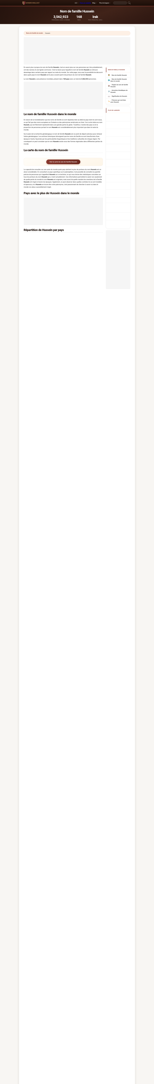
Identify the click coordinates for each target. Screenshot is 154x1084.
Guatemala (37, 589)
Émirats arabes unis (80, 275)
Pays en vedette (85, 3)
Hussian (72, 857)
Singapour (77, 356)
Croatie (35, 561)
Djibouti (35, 327)
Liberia (35, 518)
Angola (76, 303)
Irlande (76, 403)
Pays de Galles (38, 403)
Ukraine (35, 480)
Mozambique (37, 284)
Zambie (35, 408)
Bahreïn (76, 341)
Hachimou (80, 701)
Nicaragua (36, 551)
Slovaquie (77, 527)
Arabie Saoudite (79, 255)
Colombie (77, 499)
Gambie (76, 484)
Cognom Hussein (118, 130)
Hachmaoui (89, 701)
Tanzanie (77, 251)
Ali (40, 677)
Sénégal (76, 408)
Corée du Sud (37, 575)
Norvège (36, 351)
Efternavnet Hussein (119, 149)
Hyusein (92, 862)
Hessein (38, 689)
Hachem (54, 701)
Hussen (51, 838)
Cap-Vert (77, 594)
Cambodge (37, 618)
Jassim (62, 677)
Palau (75, 580)
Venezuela (77, 398)
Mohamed (27, 677)
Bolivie (76, 570)
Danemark (77, 346)
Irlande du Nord (79, 542)
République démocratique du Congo (45, 318)
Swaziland (77, 613)
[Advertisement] (77, 50)
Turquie (76, 427)
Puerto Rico (78, 551)
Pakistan (77, 322)
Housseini (52, 867)
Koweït (35, 265)
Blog (93, 3)
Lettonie (36, 580)
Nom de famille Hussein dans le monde (118, 80)
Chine (35, 413)
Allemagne (77, 332)
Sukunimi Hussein (118, 153)
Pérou (35, 508)
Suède (35, 308)
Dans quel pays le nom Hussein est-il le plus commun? (45, 718)
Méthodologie (50, 978)
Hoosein (63, 689)
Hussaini (32, 853)
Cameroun (36, 470)
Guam (76, 494)
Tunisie (76, 279)
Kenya (35, 255)
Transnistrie (78, 589)
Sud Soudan (78, 418)
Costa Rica (77, 546)
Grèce (35, 394)
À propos (61, 978)
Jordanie (36, 260)
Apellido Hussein (118, 115)
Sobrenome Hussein (119, 135)
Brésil (76, 360)
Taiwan (76, 632)
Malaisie (36, 298)
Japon (76, 475)
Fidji (75, 318)
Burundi (36, 270)
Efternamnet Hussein (119, 166)
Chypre (76, 556)
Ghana (76, 284)
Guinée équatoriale (39, 584)
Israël (75, 294)
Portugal (36, 379)
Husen (51, 848)
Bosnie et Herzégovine (81, 608)
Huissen (92, 843)
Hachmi (96, 701)
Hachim (67, 701)
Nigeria (76, 270)
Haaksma (47, 701)
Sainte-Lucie (37, 627)
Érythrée (76, 413)
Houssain (92, 867)
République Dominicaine (41, 422)
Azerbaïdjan (78, 465)
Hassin (32, 689)
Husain (31, 848)
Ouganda (36, 332)
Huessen (72, 843)
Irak (34, 236)
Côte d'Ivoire (37, 432)
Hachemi (61, 701)
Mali (75, 523)
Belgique (77, 375)
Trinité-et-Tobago (79, 441)
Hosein (69, 689)
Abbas (56, 677)
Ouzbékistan (37, 489)
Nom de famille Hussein (119, 75)
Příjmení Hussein (118, 145)
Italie (75, 394)
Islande (35, 613)
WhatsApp (35, 757)
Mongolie (36, 604)
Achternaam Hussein (119, 142)
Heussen (51, 689)
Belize (76, 513)
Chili (34, 418)
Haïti (35, 565)
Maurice (36, 499)
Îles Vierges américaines (82, 461)
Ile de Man (36, 503)
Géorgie (76, 627)
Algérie (76, 565)
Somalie (76, 246)
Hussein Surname (118, 119)
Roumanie (77, 432)
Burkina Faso (37, 484)
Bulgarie (36, 532)
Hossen (51, 876)
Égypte (76, 236)
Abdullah (81, 677)
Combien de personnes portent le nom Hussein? (43, 737)
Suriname (77, 437)
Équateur (36, 570)
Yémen (35, 251)
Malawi (76, 298)
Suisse (76, 384)
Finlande (76, 365)
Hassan (44, 677)
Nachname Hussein (119, 123)
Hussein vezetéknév (119, 156)
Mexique (76, 480)
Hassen (26, 689)
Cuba (35, 594)
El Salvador (77, 532)
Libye (75, 260)
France (76, 351)
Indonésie (77, 337)
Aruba (35, 608)
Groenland (77, 575)
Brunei (35, 384)
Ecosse (35, 389)
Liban (75, 265)
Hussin (71, 838)
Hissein (57, 689)
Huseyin (51, 872)
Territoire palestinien (40, 279)
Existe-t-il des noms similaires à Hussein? (40, 751)
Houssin (92, 872)
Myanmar (77, 489)
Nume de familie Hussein (117, 161)
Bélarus (76, 508)
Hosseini (32, 876)
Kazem (50, 677)
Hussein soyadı (117, 169)
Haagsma (33, 701)
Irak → (88, 677)
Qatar (75, 308)
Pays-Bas (36, 356)
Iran (34, 275)
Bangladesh (37, 303)
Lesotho (36, 632)
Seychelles (37, 599)
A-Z (76, 3)
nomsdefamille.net (77, 968)
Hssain (31, 872)
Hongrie (36, 427)
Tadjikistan (77, 618)
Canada (35, 313)
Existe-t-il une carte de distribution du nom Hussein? (44, 744)
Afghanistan (78, 470)
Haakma (40, 701)
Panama (36, 461)
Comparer (83, 978)
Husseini (32, 838)
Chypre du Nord (79, 561)
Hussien (92, 857)
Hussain (92, 833)
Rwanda (36, 294)
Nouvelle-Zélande (39, 370)
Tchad (35, 537)
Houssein (32, 833)
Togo (75, 537)
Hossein (82, 689)
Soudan (35, 246)
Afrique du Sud (38, 346)
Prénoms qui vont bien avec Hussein (118, 101)
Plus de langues (104, 3)
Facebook (48, 757)
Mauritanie (77, 604)
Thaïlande (36, 475)
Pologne (76, 422)
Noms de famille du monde (34, 33)
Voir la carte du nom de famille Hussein (63, 162)
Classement (72, 978)
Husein (51, 833)
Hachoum (27, 703)
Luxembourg (37, 556)
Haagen (26, 701)
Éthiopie (76, 241)
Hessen (44, 689)
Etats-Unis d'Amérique (40, 289)
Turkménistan (38, 546)
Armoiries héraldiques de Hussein (119, 91)
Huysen (51, 862)
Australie (36, 341)
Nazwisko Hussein (119, 138)
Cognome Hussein (118, 126)
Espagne (76, 370)
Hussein (35, 677)
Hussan (51, 853)
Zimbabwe (36, 437)
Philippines (37, 360)
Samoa (76, 599)
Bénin (76, 503)
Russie (35, 398)
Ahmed (74, 677)
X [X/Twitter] (41, 757)
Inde (75, 327)
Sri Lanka (77, 313)
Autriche (76, 379)
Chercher (93, 893)
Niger (35, 441)
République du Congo (81, 451)
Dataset (92, 978)
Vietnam (36, 527)
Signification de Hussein (119, 96)
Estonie (76, 456)
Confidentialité (103, 978)
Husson (31, 862)
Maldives (36, 494)
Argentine (36, 375)
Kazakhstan (37, 513)
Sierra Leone (37, 451)
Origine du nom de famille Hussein (119, 86)
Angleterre (77, 289)
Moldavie (77, 584)
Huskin (71, 848)
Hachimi (74, 701)
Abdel (68, 677)
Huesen (51, 843)
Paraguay (36, 446)
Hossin (71, 876)
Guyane (35, 365)
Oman (35, 322)
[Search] (120, 2)
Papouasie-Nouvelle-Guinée (42, 623)
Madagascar (78, 518)
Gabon (35, 542)
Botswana (77, 446)
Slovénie (36, 465)
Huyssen (72, 862)
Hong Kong (77, 389)
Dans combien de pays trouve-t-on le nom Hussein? (44, 731)
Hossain (75, 689)
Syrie (35, 241)
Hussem (92, 853)
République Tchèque (40, 456)
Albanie (35, 523)
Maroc (35, 337)
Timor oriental (78, 623)
